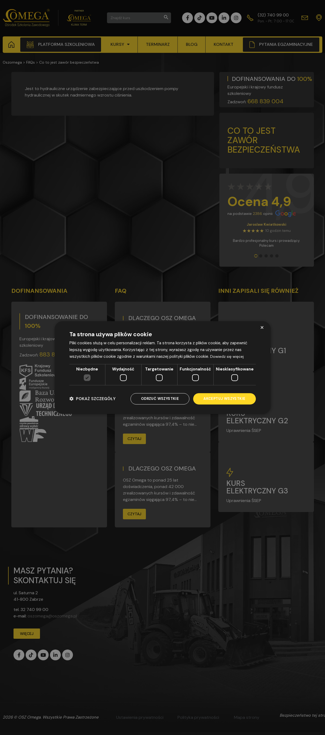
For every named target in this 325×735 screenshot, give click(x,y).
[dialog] (163, 367)
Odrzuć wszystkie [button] (157, 398)
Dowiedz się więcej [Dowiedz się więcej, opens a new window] (228, 356)
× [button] (262, 327)
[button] (92, 399)
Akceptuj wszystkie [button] (223, 398)
